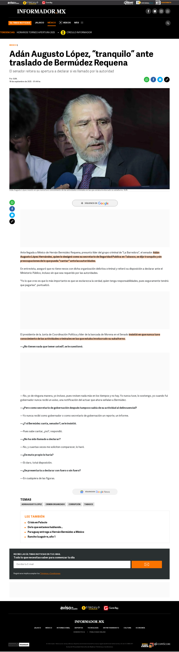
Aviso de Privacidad (73, 647)
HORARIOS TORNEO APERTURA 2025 (36, 32)
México (52, 23)
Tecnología (93, 628)
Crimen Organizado (55, 504)
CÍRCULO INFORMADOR (79, 32)
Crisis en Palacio (37, 522)
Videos (65, 22)
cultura (127, 628)
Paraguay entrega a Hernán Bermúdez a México (56, 532)
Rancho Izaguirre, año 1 (42, 537)
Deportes (79, 628)
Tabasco (88, 504)
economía (140, 628)
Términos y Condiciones (50, 573)
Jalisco (39, 23)
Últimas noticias (20, 23)
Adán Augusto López (32, 504)
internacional (63, 628)
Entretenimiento (111, 628)
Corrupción (74, 504)
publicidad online (98, 632)
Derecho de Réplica (88, 647)
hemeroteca (79, 632)
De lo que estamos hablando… (45, 527)
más (78, 23)
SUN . (15, 79)
